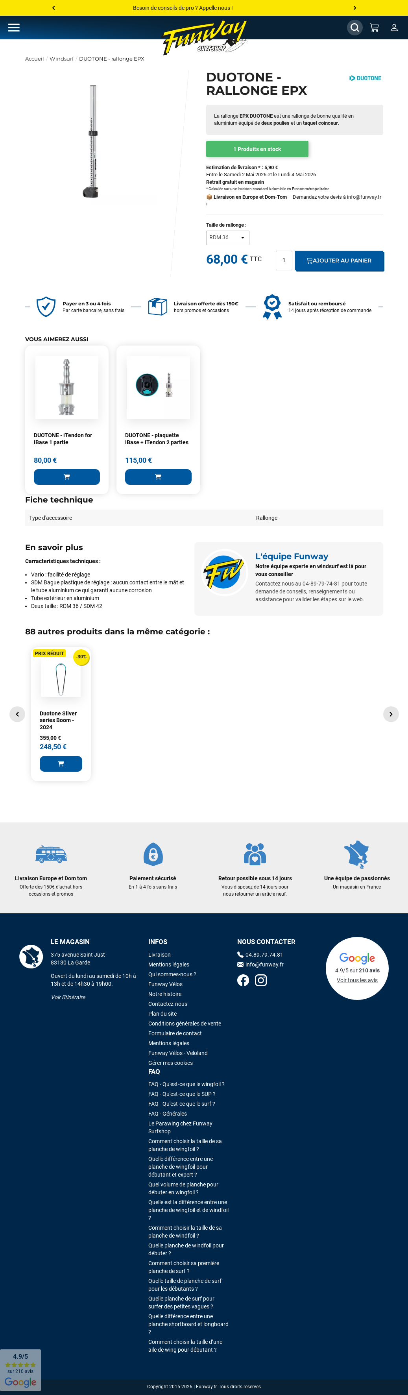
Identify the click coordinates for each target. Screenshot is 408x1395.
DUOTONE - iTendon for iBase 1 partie (63, 438)
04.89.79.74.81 (260, 955)
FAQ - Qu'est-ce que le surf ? (181, 1104)
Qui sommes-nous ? (172, 974)
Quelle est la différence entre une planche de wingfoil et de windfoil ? (188, 1210)
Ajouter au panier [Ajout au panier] (338, 260)
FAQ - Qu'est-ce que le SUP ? (182, 1094)
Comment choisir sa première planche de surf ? (183, 1267)
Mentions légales (168, 964)
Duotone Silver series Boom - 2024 (58, 720)
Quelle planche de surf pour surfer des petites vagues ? (181, 1302)
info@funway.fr (364, 197)
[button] (17, 714)
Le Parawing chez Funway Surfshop (180, 1127)
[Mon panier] (374, 27)
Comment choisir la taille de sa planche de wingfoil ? (185, 1145)
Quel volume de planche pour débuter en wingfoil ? (183, 1188)
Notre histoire (164, 994)
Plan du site (162, 1014)
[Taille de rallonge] (227, 238)
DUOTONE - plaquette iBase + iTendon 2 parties (156, 438)
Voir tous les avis (357, 980)
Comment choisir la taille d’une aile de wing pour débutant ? (185, 1346)
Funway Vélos (165, 984)
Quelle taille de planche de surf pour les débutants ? (185, 1285)
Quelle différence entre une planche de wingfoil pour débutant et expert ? (180, 1167)
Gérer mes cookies (170, 1063)
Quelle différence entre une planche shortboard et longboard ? (188, 1324)
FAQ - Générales (167, 1113)
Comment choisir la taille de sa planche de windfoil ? (185, 1232)
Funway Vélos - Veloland (178, 1053)
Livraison (159, 955)
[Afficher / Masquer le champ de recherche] (355, 27)
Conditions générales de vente (184, 1023)
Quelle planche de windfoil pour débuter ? (186, 1249)
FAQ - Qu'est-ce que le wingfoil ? (186, 1084)
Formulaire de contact (175, 1033)
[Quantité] (284, 260)
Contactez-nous (167, 1004)
